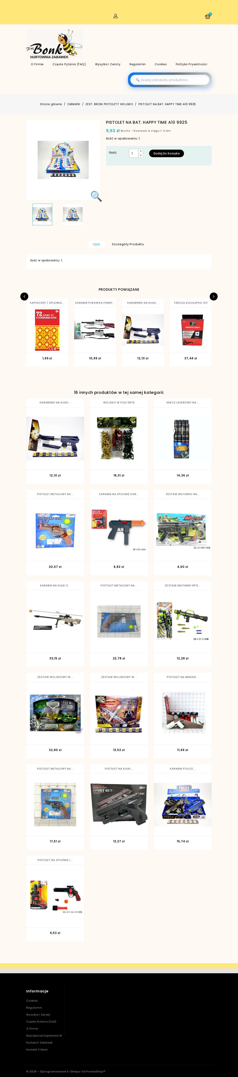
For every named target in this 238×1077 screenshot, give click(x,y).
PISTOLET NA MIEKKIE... (183, 677)
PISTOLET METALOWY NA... (55, 494)
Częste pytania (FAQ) (69, 64)
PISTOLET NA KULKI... (119, 769)
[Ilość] (134, 153)
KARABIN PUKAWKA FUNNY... (95, 303)
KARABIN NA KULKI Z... (55, 585)
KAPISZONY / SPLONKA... (47, 303)
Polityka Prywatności (191, 64)
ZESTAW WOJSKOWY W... (55, 677)
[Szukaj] (169, 80)
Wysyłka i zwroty (108, 64)
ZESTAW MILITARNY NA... (183, 494)
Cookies (161, 64)
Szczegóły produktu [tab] (128, 244)
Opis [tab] (96, 244)
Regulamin (138, 64)
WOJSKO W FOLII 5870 (119, 402)
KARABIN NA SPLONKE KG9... (119, 494)
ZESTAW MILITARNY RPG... (183, 585)
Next (214, 296)
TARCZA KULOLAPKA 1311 (191, 303)
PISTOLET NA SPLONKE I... (55, 860)
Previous (24, 296)
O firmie (37, 64)
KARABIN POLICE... (183, 769)
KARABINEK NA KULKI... (143, 303)
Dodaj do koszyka (166, 153)
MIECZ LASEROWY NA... (183, 402)
